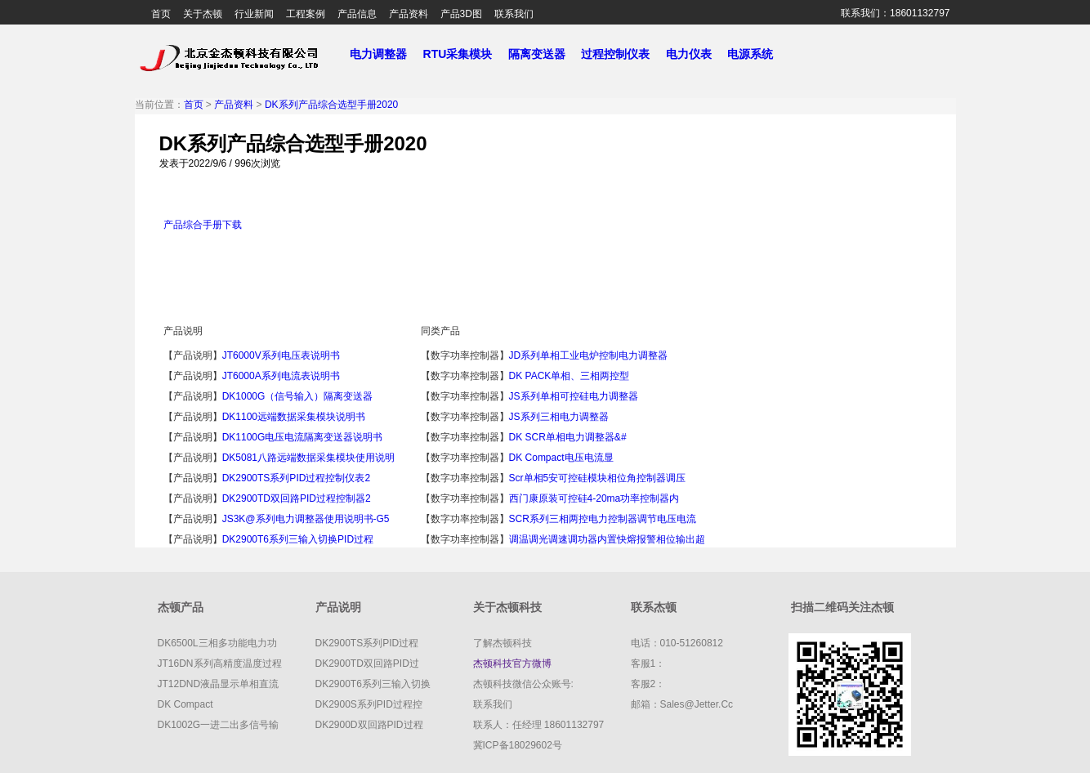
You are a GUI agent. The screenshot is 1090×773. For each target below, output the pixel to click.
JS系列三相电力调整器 (559, 416)
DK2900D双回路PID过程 (369, 725)
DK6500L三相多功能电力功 (217, 643)
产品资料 (408, 14)
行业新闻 (254, 14)
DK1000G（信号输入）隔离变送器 (297, 396)
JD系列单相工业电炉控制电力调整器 (588, 355)
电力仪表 (695, 53)
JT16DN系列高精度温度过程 (220, 663)
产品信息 (357, 14)
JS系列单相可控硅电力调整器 (573, 396)
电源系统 (756, 53)
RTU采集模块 (464, 53)
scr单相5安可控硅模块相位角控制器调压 (597, 478)
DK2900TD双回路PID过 (367, 663)
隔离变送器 (543, 53)
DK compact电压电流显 (561, 457)
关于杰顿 (202, 14)
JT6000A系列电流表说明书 (281, 376)
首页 (161, 14)
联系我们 (514, 14)
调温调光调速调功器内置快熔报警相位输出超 (607, 539)
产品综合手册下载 (202, 224)
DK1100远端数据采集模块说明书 (293, 416)
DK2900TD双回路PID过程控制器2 (296, 498)
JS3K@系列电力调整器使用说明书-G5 (306, 519)
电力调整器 (378, 53)
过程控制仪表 (622, 53)
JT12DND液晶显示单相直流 (218, 684)
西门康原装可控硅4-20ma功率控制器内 (594, 498)
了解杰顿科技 (502, 643)
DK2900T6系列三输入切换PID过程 (297, 539)
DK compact (185, 704)
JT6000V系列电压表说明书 (281, 355)
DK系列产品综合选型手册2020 (331, 104)
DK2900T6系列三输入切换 (373, 684)
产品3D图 (461, 14)
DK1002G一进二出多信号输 (218, 725)
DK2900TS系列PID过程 (367, 643)
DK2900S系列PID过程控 (368, 704)
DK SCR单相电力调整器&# (568, 437)
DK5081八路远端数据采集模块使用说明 (308, 457)
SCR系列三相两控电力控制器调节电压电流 (602, 519)
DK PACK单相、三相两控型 (569, 376)
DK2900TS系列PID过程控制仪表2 (296, 478)
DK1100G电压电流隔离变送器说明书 (302, 437)
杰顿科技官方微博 (512, 663)
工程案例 (305, 14)
